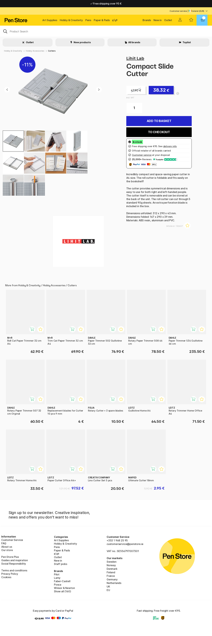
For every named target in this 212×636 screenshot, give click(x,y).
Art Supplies (49, 20)
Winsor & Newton (64, 588)
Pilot (56, 574)
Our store (7, 550)
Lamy (57, 577)
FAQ (3, 543)
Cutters (52, 51)
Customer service (178, 11)
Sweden (111, 561)
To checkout (159, 132)
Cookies (6, 577)
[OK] (106, 31)
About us (6, 546)
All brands (134, 42)
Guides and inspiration (14, 560)
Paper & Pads (102, 20)
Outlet (168, 20)
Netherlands (114, 583)
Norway (111, 565)
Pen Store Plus (10, 556)
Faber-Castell (62, 581)
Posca (57, 584)
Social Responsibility (13, 563)
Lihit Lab (135, 58)
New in (158, 20)
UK (108, 586)
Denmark (112, 568)
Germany (112, 579)
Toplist (186, 42)
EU (108, 590)
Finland (111, 572)
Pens (88, 20)
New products (82, 42)
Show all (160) (62, 591)
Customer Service (12, 540)
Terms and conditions (14, 570)
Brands (147, 20)
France (111, 575)
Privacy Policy (9, 573)
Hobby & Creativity (71, 20)
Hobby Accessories (35, 51)
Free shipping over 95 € (106, 3)
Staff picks (60, 564)
